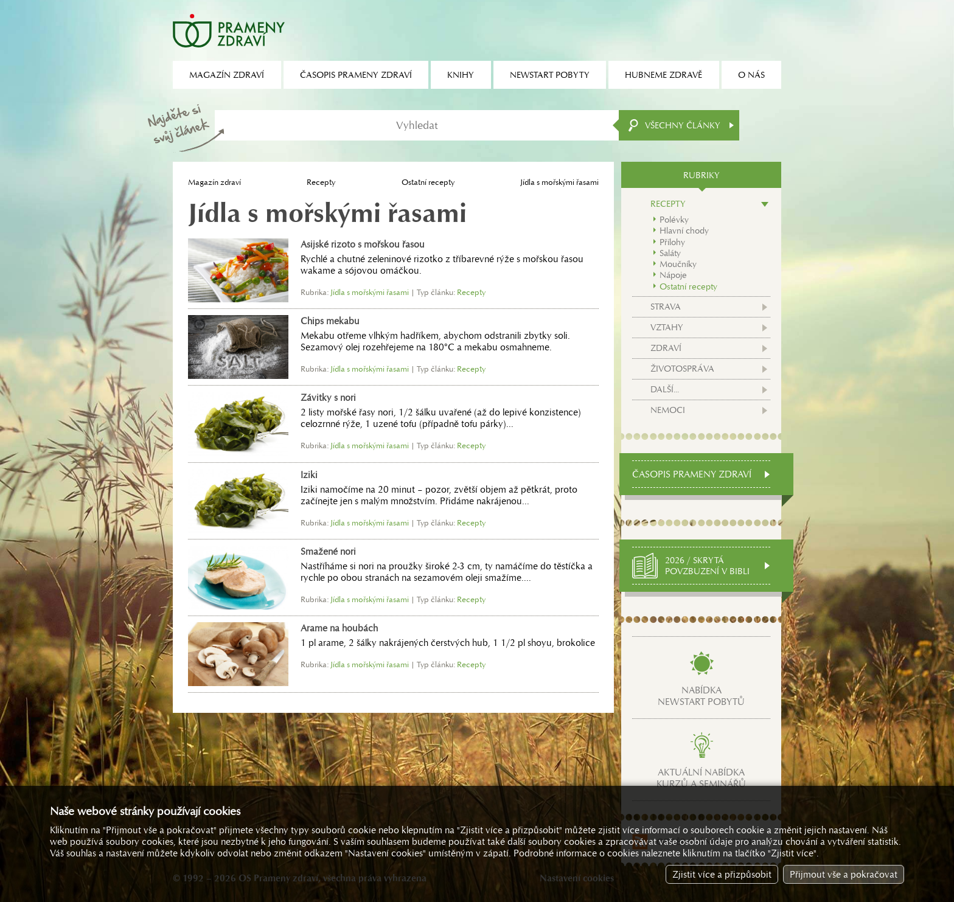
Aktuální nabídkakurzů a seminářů (701, 777)
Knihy (460, 74)
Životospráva (682, 368)
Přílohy (672, 242)
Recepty (321, 182)
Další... (664, 389)
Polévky (674, 219)
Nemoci (667, 409)
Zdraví (665, 347)
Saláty (670, 253)
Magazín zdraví (214, 182)
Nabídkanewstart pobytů (701, 695)
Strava (665, 306)
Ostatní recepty (428, 182)
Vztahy (666, 327)
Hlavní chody (684, 230)
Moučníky (678, 263)
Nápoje (673, 274)
